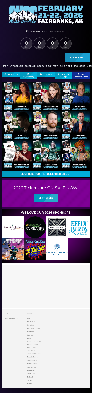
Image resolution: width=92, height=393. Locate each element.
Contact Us (31, 370)
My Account (16, 66)
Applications (31, 367)
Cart (5, 66)
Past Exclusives (32, 357)
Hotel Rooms (32, 364)
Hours (29, 384)
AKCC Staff (31, 373)
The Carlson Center (34, 353)
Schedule (30, 66)
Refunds (30, 377)
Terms (29, 380)
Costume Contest (47, 66)
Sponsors (79, 66)
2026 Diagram (32, 360)
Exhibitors (66, 66)
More (29, 338)
